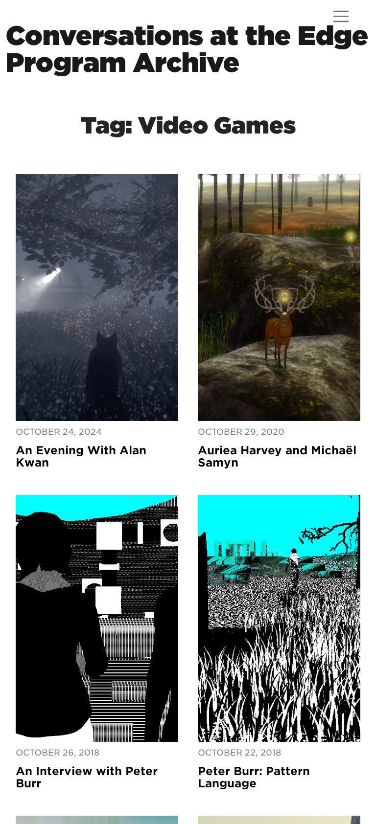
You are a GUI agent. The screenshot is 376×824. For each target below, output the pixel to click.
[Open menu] (341, 16)
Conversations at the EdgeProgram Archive (187, 49)
